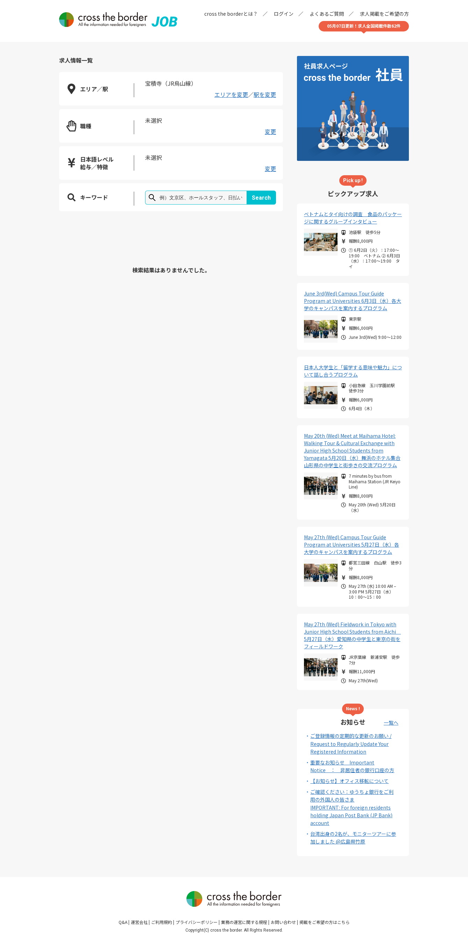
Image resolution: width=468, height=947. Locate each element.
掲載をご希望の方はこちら (324, 922)
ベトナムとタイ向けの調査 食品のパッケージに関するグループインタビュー (353, 218)
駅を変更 (265, 94)
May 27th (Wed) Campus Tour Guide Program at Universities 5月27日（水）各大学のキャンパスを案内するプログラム (351, 544)
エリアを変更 (231, 94)
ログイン (283, 13)
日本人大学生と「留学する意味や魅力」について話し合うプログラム (353, 371)
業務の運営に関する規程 (244, 922)
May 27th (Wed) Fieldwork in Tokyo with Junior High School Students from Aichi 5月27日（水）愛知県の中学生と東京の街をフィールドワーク (352, 635)
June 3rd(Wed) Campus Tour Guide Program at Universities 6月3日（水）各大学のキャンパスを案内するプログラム (352, 301)
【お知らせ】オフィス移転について (349, 780)
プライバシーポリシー (197, 922)
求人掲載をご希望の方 (384, 13)
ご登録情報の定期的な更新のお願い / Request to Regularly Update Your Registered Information (350, 743)
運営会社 (139, 922)
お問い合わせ (283, 922)
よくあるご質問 (327, 13)
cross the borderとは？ (231, 13)
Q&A (123, 922)
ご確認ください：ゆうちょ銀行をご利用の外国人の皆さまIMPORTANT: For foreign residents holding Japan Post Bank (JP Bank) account (351, 807)
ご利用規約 (161, 922)
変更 (270, 131)
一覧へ (391, 722)
